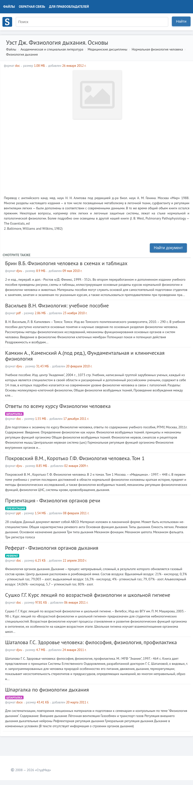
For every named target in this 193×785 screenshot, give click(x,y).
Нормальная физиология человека (157, 49)
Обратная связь (32, 6)
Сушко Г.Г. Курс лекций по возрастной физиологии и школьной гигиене (87, 594)
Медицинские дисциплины (107, 49)
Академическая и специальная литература (51, 49)
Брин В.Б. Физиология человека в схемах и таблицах (66, 263)
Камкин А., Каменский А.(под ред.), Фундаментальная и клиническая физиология (85, 355)
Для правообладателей (69, 6)
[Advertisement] (96, 155)
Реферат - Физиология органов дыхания (51, 547)
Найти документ (168, 248)
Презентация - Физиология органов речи (52, 500)
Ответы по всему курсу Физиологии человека (58, 406)
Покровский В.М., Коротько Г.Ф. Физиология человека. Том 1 (75, 458)
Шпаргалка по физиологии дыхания (47, 689)
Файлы (9, 6)
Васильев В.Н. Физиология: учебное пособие (57, 305)
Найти (181, 21)
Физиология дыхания (22, 54)
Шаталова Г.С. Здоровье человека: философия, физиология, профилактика (91, 642)
